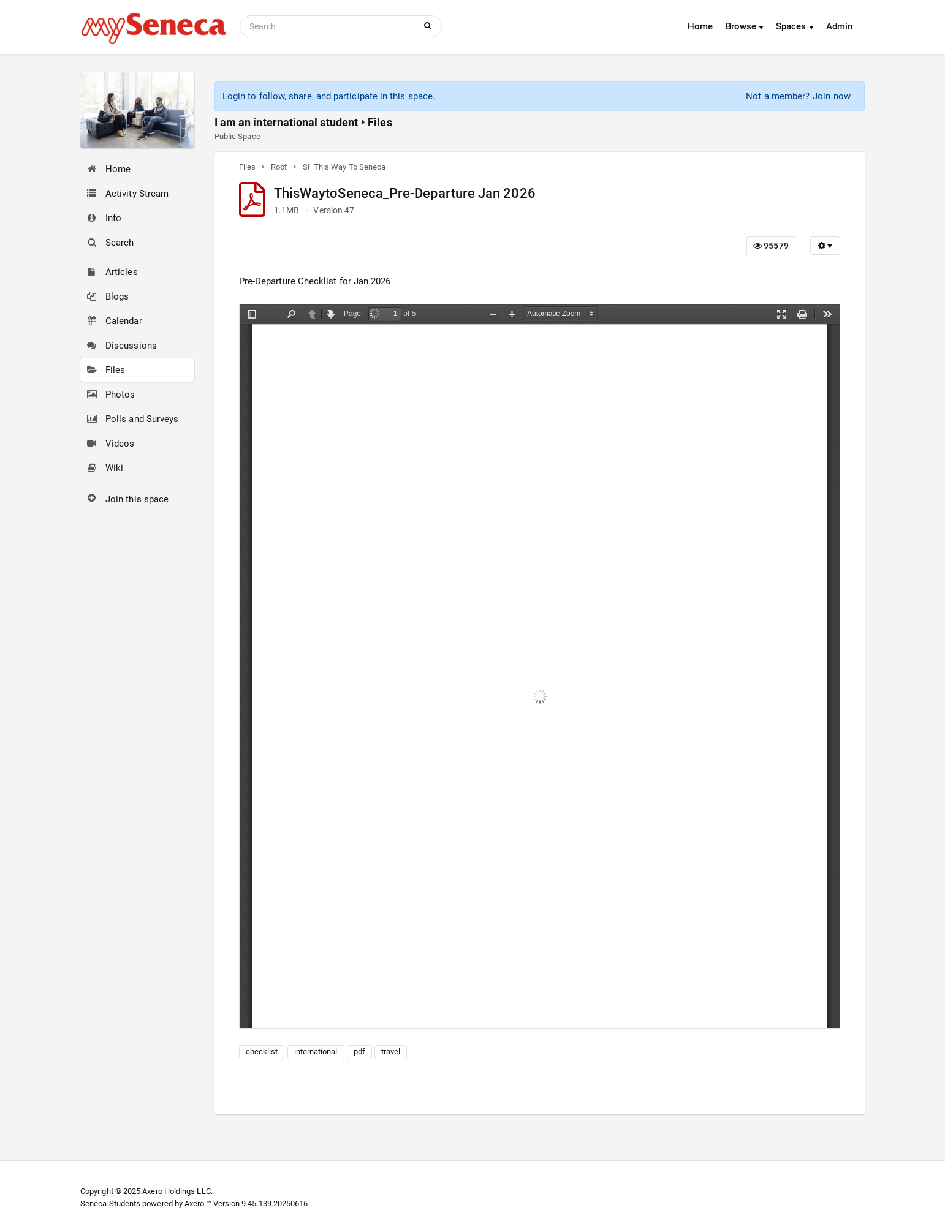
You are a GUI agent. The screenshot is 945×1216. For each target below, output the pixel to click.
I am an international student (286, 122)
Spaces (795, 26)
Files (380, 122)
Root (279, 167)
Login (233, 96)
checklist (262, 1051)
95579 (771, 246)
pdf (359, 1051)
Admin (839, 26)
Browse (745, 26)
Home (700, 26)
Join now (832, 96)
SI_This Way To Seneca (344, 167)
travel (390, 1051)
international (316, 1051)
